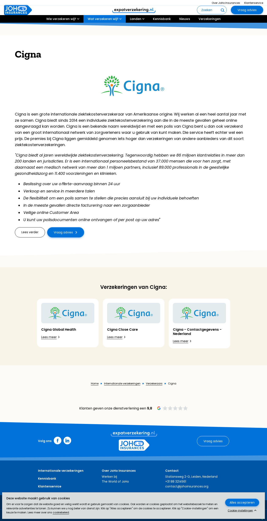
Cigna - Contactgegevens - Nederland (197, 331)
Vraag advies (247, 16)
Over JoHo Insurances (226, 3)
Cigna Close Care (122, 329)
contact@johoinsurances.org (186, 486)
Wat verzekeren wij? (103, 31)
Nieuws (184, 31)
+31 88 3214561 (175, 481)
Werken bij (109, 476)
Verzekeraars (154, 383)
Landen (135, 31)
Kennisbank (162, 31)
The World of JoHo (115, 481)
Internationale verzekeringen (122, 383)
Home (95, 383)
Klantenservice (253, 3)
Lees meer (49, 337)
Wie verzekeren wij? (61, 31)
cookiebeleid (61, 512)
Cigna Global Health (58, 329)
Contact (172, 471)
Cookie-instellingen (240, 510)
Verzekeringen (210, 31)
